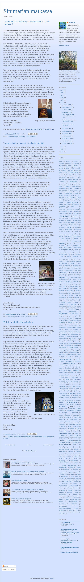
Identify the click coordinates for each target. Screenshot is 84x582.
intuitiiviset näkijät (63, 254)
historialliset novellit (63, 242)
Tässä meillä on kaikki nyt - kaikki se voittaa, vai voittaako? (27, 489)
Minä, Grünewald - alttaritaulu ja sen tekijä (23, 462)
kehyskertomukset (63, 279)
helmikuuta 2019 (67, 141)
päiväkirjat (75, 395)
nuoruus (75, 358)
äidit (78, 510)
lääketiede (61, 324)
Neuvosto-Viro (62, 354)
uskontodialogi (77, 481)
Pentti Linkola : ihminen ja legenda (21, 498)
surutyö (63, 446)
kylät (60, 307)
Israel (68, 258)
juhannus (72, 263)
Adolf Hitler (70, 170)
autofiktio (67, 186)
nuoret (76, 356)
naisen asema (62, 349)
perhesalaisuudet (76, 379)
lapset (60, 311)
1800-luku (76, 163)
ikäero (70, 247)
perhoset (61, 382)
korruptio (76, 297)
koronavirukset (62, 297)
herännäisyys (77, 236)
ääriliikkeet (63, 513)
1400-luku (67, 161)
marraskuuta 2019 (67, 107)
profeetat (61, 390)
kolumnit (71, 295)
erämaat (68, 215)
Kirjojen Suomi (70, 290)
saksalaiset (67, 415)
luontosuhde (62, 322)
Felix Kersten (76, 220)
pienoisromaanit (63, 384)
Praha (77, 388)
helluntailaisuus (74, 234)
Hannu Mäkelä (77, 229)
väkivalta (61, 499)
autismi (60, 186)
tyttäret (71, 472)
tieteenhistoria (62, 460)
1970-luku (75, 167)
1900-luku (61, 165)
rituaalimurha (61, 404)
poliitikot (79, 386)
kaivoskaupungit (64, 268)
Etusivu (29, 445)
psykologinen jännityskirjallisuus (72, 390)
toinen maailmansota (69, 465)
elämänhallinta (62, 209)
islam (12, 316)
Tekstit (5, 566)
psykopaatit (65, 391)
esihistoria (75, 215)
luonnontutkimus (75, 320)
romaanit (33, 136)
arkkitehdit (69, 183)
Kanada (77, 270)
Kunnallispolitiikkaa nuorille (19, 480)
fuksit (78, 224)
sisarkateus (75, 430)
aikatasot (10, 436)
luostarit (70, 322)
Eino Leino (67, 204)
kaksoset (71, 268)
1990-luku (68, 168)
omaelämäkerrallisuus (69, 363)
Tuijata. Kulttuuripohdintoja (69, 529)
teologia (76, 456)
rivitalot (77, 404)
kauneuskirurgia (74, 275)
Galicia (69, 225)
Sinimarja (72, 22)
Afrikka (60, 172)
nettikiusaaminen (74, 352)
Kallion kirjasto (69, 270)
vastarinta (61, 492)
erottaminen (61, 215)
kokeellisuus (62, 293)
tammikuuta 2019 (67, 143)
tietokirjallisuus (63, 462)
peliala (79, 375)
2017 (62, 149)
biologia (77, 193)
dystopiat (61, 204)
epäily (70, 213)
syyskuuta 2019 (66, 112)
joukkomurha (64, 263)
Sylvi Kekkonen (74, 447)
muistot (76, 345)
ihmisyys (65, 247)
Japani (67, 261)
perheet (16, 316)
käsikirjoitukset (67, 307)
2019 (62, 102)
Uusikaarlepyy (65, 483)
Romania (76, 406)
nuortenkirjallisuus (63, 358)
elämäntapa (78, 209)
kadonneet (66, 267)
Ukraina (72, 474)
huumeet (78, 244)
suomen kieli (76, 442)
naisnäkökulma (62, 350)
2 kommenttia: (21, 134)
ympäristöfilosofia (62, 510)
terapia (68, 458)
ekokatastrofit (75, 204)
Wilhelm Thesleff (75, 499)
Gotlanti (69, 227)
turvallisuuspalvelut (63, 472)
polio (72, 388)
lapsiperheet (75, 313)
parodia (73, 375)
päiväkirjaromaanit (65, 395)
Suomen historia (65, 442)
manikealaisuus (62, 331)
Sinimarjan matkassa (27, 11)
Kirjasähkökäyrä (48, 129)
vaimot (60, 487)
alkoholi (61, 176)
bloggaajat (61, 195)
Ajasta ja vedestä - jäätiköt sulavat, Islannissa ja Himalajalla (28, 471)
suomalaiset (78, 440)
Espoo (60, 218)
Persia (68, 382)
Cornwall (73, 199)
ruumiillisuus (64, 412)
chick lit (79, 197)
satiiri (77, 421)
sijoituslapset (71, 428)
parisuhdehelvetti (72, 374)
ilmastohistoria (77, 247)
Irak (69, 254)
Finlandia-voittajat (69, 222)
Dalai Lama (68, 200)
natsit (76, 350)
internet (76, 250)
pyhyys (79, 393)
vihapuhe (75, 494)
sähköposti (78, 451)
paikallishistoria (62, 370)
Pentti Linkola (64, 377)
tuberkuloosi (75, 469)
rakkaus (28, 136)
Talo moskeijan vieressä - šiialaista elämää (23, 143)
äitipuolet (61, 512)
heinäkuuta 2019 (67, 128)
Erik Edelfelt (76, 213)
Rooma (60, 408)
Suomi (74, 444)
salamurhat (68, 417)
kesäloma (76, 284)
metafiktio (64, 334)
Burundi (72, 195)
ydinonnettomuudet (73, 501)
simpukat (78, 428)
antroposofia (62, 183)
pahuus (76, 368)
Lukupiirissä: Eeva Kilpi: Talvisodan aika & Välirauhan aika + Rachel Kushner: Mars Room (70, 532)
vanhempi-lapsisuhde (72, 488)
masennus (78, 331)
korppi (70, 297)
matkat (70, 332)
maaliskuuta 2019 (67, 138)
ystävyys (71, 510)
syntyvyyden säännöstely (65, 449)
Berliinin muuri (68, 193)
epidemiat (76, 211)
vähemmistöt (76, 497)
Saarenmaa (61, 413)
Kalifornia (61, 270)
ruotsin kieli (72, 408)
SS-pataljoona (64, 438)
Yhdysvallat (74, 503)
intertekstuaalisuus (63, 252)
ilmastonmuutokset (66, 249)
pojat (68, 386)
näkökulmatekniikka (48, 436)
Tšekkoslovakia (65, 469)
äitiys (73, 512)
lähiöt (77, 322)
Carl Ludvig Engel (70, 197)
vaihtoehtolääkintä (74, 485)
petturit (76, 382)
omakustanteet (70, 365)
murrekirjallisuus (62, 347)
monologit (71, 343)
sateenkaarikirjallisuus (65, 421)
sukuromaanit (70, 440)
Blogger (52, 578)
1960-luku (68, 167)
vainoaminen (68, 487)
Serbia (69, 426)
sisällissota (75, 431)
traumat (79, 467)
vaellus (75, 483)
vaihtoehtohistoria (63, 485)
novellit (69, 356)
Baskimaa (75, 191)
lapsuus (61, 315)
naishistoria (76, 349)
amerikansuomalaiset (72, 176)
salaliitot (61, 417)
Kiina (70, 288)
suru (80, 444)
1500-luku (75, 161)
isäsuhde (63, 259)
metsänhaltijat (74, 334)
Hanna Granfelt (68, 229)
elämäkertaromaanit (74, 208)
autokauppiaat (75, 186)
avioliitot (77, 188)
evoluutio (69, 220)
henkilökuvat (68, 236)
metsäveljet (61, 336)
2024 (62, 90)
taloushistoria (62, 455)
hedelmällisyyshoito (74, 233)
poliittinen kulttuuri (64, 388)
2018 (62, 146)
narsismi (70, 350)
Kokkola (69, 293)
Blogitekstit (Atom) (31, 451)
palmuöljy (72, 372)
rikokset (61, 402)
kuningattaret (62, 304)
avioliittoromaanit (63, 190)
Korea (77, 295)
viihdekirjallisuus (63, 496)
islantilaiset (75, 256)
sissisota (68, 431)
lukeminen (70, 318)
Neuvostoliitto (71, 354)
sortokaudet (62, 435)
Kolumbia (63, 295)
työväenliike (78, 472)
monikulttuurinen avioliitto (67, 341)
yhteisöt (76, 508)
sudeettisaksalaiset (74, 438)
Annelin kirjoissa (66, 539)
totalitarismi (72, 467)
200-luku (74, 168)
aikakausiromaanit (74, 172)
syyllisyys (76, 449)
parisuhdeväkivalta (64, 376)
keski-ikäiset (62, 283)
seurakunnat (76, 426)
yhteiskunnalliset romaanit (67, 504)
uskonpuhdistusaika (67, 481)
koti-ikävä (68, 299)
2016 (62, 151)
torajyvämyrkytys (63, 467)
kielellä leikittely (63, 286)
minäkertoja (22, 136)
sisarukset (61, 431)
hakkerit (77, 227)
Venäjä (76, 492)
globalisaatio (61, 227)
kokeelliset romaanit (73, 292)
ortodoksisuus (68, 368)
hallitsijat (61, 229)
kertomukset (68, 281)
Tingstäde (76, 462)
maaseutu (75, 329)
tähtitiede (62, 474)
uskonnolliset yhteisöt (74, 480)
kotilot (76, 299)
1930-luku (75, 165)
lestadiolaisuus (62, 316)
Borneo (67, 195)
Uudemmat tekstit (10, 445)
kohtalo (62, 292)
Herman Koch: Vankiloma (67, 524)
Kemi (74, 279)
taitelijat (62, 453)
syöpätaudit (70, 451)
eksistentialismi (62, 206)
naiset (69, 349)
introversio (75, 252)
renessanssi (70, 400)
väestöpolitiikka (67, 497)
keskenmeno (76, 281)
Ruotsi (65, 408)
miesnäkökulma (63, 338)
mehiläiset (78, 333)
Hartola (76, 231)
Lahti (79, 307)
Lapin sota (71, 309)
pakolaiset (76, 370)
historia (76, 238)
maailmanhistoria (62, 327)
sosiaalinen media (73, 435)
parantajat (61, 374)
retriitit (77, 400)
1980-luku (61, 168)
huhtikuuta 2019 (66, 136)
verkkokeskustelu (62, 494)
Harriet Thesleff (65, 231)
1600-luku (61, 163)
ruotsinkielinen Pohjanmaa (74, 410)
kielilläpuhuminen (74, 286)
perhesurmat (64, 381)
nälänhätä (78, 359)
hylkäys (62, 245)
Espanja (76, 217)
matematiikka (64, 332)
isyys (73, 258)
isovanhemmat (62, 258)
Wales (67, 499)
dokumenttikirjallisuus (72, 202)
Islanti (68, 256)
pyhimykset (72, 393)
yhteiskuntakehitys (63, 506)
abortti (63, 170)
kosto (60, 299)
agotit (66, 172)
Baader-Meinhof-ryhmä (75, 190)
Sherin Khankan (62, 428)
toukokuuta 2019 (67, 133)
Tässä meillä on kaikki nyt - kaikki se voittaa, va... (68, 116)
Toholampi (78, 464)
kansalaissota (62, 272)
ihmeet (60, 247)
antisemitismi (73, 181)
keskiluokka (68, 284)
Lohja (64, 318)
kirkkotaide (78, 290)
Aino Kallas (70, 174)
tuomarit (70, 471)
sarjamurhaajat (74, 419)
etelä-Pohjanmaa (74, 218)
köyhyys (74, 307)
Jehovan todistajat (13, 136)
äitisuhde (67, 512)
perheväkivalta (74, 381)
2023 (62, 92)
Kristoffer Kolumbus (66, 302)
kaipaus (79, 267)
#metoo (60, 161)
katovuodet (64, 275)
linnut (60, 318)
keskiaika (61, 284)
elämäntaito (70, 209)
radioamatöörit (75, 397)
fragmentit (72, 224)
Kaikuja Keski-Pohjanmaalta (69, 552)
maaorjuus (67, 329)
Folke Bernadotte (64, 224)
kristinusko (78, 300)
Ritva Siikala (70, 404)
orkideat (60, 368)
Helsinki (61, 236)
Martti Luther (70, 331)
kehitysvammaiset (75, 277)
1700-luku (68, 163)
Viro (61, 497)
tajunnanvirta (69, 453)
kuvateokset (62, 306)
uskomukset (69, 478)
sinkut (62, 430)
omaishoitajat (62, 365)
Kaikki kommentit (8, 569)
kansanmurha (74, 272)
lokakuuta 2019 (66, 110)
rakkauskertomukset (75, 399)
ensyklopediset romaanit (66, 211)
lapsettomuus (72, 311)
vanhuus (70, 490)
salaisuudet (76, 415)
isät (69, 259)
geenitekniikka (76, 225)
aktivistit (77, 174)
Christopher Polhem (64, 199)
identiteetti (75, 245)
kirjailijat (76, 288)
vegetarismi (69, 492)
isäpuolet (78, 258)
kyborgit (69, 306)
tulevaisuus (61, 471)
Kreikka (71, 300)
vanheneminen (62, 490)
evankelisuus (61, 220)
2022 (62, 95)
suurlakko (70, 446)
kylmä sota (76, 306)
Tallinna (77, 453)
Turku (76, 471)
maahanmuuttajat (73, 325)
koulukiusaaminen (37, 436)
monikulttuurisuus (63, 343)
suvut (77, 446)
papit (78, 372)
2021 (62, 97)
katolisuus (78, 274)
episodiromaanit (63, 213)
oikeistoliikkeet (69, 361)
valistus (76, 487)
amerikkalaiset (62, 177)
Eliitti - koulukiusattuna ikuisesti (18, 322)
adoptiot (77, 170)
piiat (70, 384)
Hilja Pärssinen (66, 238)
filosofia (60, 222)
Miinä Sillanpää (72, 338)
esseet (66, 218)
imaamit (76, 249)
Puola (75, 391)
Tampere (69, 455)
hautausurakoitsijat (63, 233)
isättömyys (76, 259)
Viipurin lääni (78, 496)
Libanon (70, 316)
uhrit (67, 474)
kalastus (77, 268)
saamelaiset (75, 412)
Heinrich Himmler (63, 234)
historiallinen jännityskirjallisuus (68, 240)
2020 (62, 100)
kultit (76, 302)
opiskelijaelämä (69, 367)
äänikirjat (78, 512)
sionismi (68, 430)
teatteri (60, 456)
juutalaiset (67, 265)
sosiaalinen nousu (63, 437)
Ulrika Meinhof (74, 476)
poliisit (73, 386)
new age (79, 354)
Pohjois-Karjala (62, 386)
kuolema (73, 304)
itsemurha (61, 261)
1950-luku (61, 167)
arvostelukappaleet (66, 184)
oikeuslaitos (78, 361)
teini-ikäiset (68, 456)
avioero (70, 188)
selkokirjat (63, 426)
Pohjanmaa (76, 384)
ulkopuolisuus (64, 476)
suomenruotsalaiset (64, 444)
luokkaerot (78, 318)
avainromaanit (62, 188)
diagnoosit (76, 200)
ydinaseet (61, 501)
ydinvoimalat (61, 503)
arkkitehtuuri (77, 183)
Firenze (79, 222)
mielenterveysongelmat (72, 336)
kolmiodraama (77, 293)
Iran (9, 316)
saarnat (69, 413)
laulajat (69, 315)
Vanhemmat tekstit (48, 445)
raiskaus (60, 399)
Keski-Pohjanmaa (73, 283)
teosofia (60, 458)
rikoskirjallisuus (72, 402)
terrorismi (76, 458)
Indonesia (61, 250)
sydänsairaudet (62, 447)
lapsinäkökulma (63, 313)
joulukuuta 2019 (66, 105)
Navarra (61, 352)
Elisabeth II (74, 206)
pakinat (69, 370)
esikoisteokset (18, 436)
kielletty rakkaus (63, 288)
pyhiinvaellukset (63, 393)
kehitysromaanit (26, 436)
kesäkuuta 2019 (66, 131)
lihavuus (77, 316)
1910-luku (68, 165)
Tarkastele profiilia (64, 45)
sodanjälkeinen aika (65, 433)
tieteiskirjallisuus (73, 460)
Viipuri (70, 496)
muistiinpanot (68, 345)
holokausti (70, 243)
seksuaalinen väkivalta (75, 424)
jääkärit (60, 267)
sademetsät (76, 413)
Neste (66, 352)
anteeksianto (61, 181)
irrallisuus (78, 254)
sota (70, 437)
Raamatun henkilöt (64, 397)
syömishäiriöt (62, 451)
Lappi (77, 309)
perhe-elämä (75, 377)
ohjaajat (62, 361)
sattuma (60, 422)
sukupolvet (61, 440)
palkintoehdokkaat (63, 372)
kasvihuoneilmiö (62, 274)
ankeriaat (72, 177)
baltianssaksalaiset (65, 191)
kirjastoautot (61, 290)
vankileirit (77, 490)
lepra (77, 315)
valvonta (60, 488)
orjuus (77, 367)
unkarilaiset (61, 478)
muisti (62, 345)
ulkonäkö (78, 474)
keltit (70, 279)
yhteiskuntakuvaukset (31, 316)
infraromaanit (69, 250)
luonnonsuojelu (64, 320)
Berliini (60, 193)
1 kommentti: (21, 434)
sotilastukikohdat (77, 437)
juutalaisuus (76, 265)
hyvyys (68, 245)
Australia (76, 184)
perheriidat (67, 379)
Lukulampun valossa (33, 129)
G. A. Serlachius (62, 225)
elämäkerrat (62, 208)
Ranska (62, 400)
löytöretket (69, 324)
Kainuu (73, 267)
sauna (68, 422)
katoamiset (70, 274)
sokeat (76, 433)
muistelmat (78, 343)
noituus (62, 356)
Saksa (60, 415)
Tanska (76, 455)
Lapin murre (63, 309)
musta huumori (74, 347)
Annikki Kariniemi (73, 179)
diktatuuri (61, 202)
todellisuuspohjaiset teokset (66, 464)
